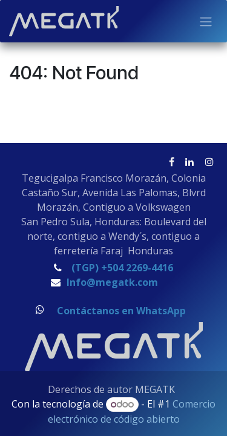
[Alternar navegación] (206, 21)
